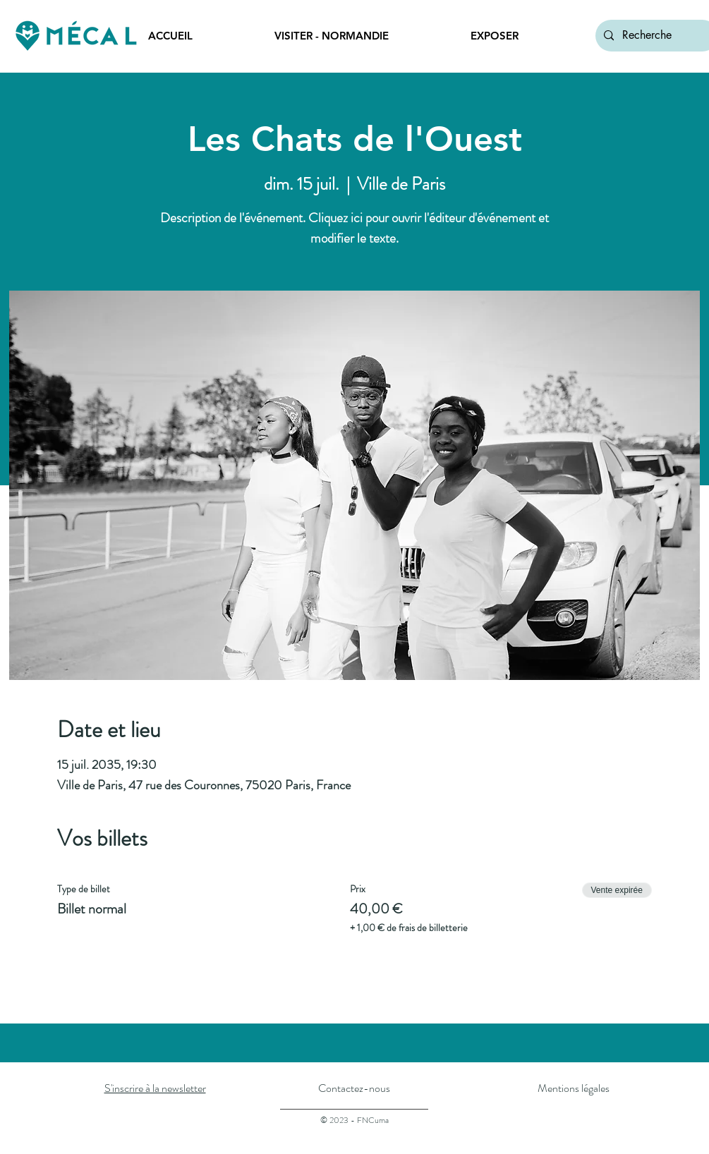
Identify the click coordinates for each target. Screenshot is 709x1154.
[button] (361, 36)
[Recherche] (655, 35)
